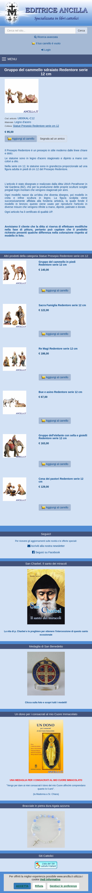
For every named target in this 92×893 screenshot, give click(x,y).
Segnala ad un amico (52, 138)
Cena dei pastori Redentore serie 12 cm (61, 480)
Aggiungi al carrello (20, 139)
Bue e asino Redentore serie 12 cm (60, 391)
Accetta (22, 886)
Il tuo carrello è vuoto (46, 43)
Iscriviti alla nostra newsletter (46, 545)
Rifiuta (39, 886)
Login (46, 49)
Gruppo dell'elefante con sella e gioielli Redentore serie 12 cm (63, 437)
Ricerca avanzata (46, 36)
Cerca (81, 30)
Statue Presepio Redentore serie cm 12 (36, 125)
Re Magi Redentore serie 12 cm (58, 348)
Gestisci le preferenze (63, 886)
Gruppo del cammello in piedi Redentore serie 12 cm (57, 263)
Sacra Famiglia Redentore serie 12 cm (62, 305)
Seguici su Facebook (46, 552)
